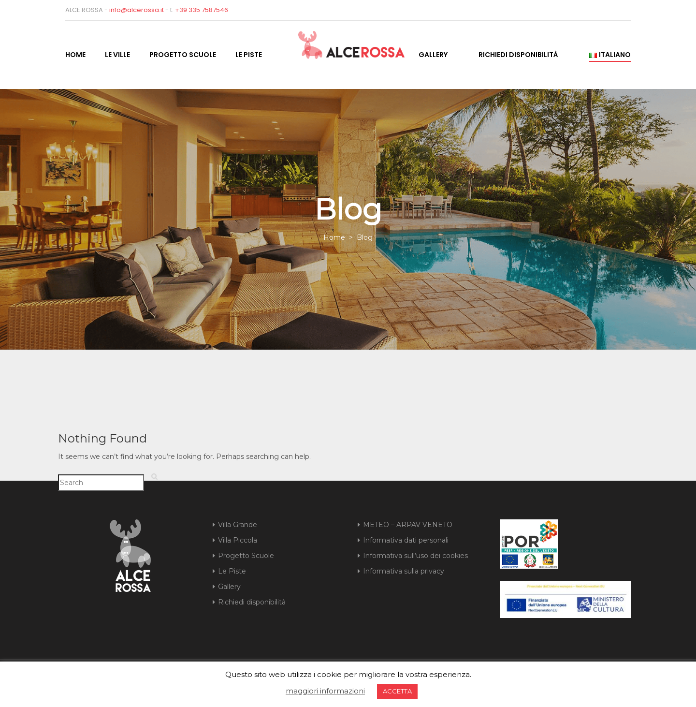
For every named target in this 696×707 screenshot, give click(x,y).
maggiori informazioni (325, 690)
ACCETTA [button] (397, 691)
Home (75, 54)
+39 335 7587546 (201, 10)
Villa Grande (237, 524)
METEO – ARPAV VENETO (407, 524)
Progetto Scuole (182, 54)
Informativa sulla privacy (403, 571)
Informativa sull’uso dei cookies (415, 555)
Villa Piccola (237, 540)
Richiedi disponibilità (518, 54)
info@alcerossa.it (136, 10)
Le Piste (248, 54)
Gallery (433, 54)
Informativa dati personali (406, 540)
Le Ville (117, 54)
